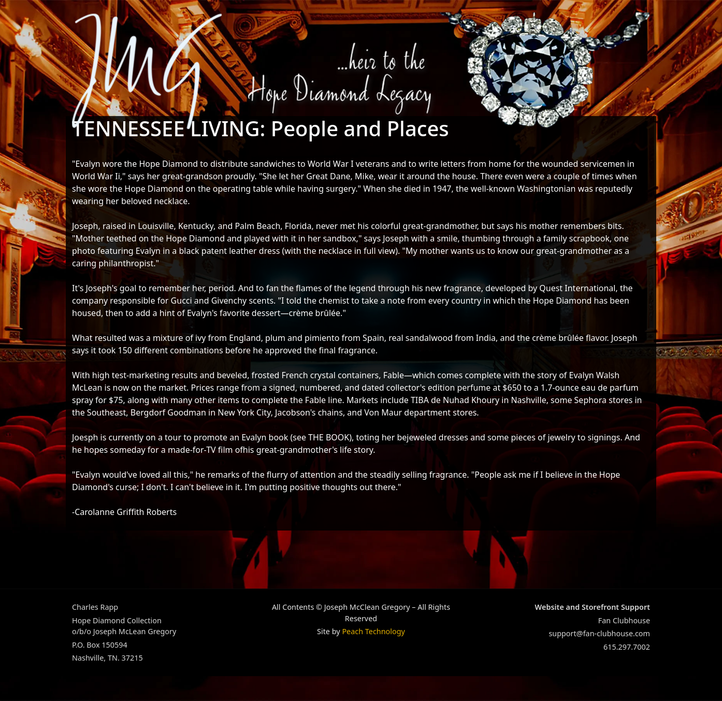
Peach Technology (373, 631)
